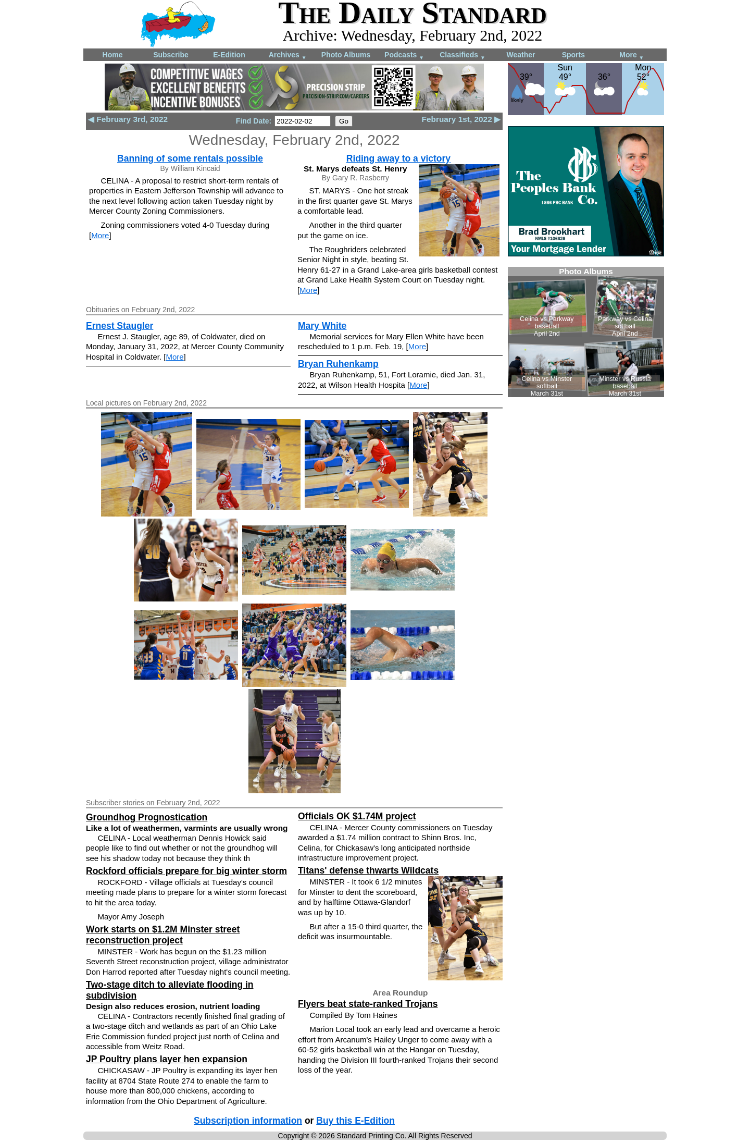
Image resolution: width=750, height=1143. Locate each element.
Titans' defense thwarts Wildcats (368, 870)
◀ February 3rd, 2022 (128, 119)
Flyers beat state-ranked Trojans (368, 1004)
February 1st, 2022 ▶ (461, 119)
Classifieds (462, 55)
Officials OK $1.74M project (357, 816)
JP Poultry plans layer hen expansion (166, 1059)
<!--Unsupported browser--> (586, 332)
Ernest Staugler (119, 326)
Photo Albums (345, 55)
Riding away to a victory (398, 158)
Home (113, 55)
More (631, 55)
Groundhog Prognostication (146, 817)
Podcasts (404, 55)
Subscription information (248, 1120)
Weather (521, 55)
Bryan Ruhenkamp (338, 364)
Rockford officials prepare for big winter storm (186, 871)
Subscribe (171, 55)
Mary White (322, 326)
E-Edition (229, 55)
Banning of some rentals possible (190, 158)
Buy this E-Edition (355, 1120)
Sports (573, 55)
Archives (288, 55)
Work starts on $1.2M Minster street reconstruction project (163, 934)
